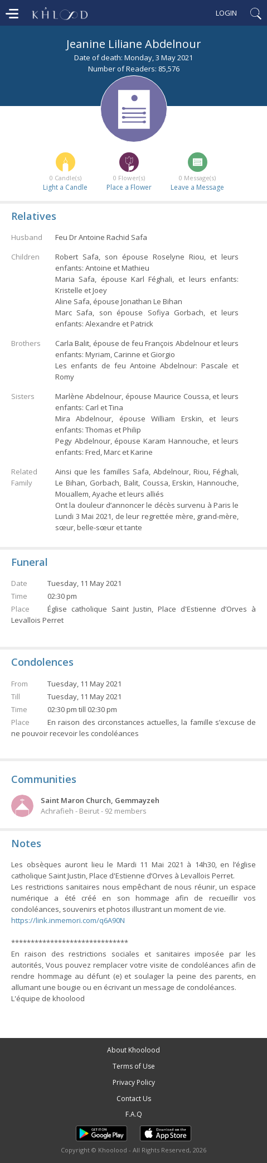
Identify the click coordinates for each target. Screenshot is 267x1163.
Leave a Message (197, 187)
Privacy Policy (134, 1082)
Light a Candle (65, 187)
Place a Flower (129, 187)
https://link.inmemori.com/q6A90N (68, 920)
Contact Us (133, 1098)
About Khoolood (133, 1050)
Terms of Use (134, 1066)
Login (226, 13)
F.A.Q (133, 1114)
